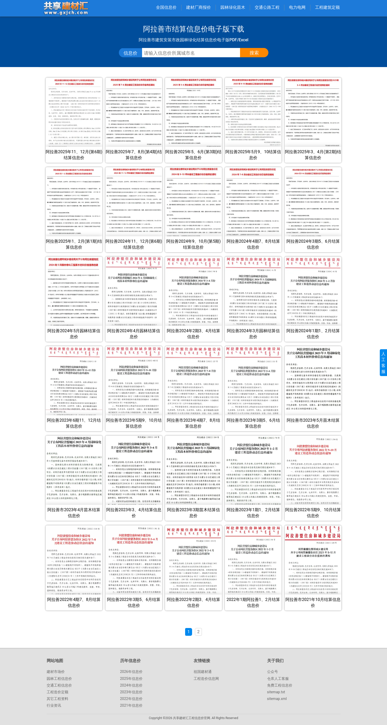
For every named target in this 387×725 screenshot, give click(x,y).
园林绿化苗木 (232, 7)
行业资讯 (54, 705)
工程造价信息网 (206, 679)
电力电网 (297, 7)
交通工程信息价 (59, 685)
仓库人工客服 (278, 679)
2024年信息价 (131, 685)
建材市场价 (56, 672)
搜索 (254, 52)
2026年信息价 (131, 672)
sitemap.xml (277, 699)
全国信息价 (166, 7)
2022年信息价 (131, 699)
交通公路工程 (267, 7)
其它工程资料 (57, 699)
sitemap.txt (276, 692)
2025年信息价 (131, 679)
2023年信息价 (131, 692)
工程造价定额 (57, 692)
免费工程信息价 (279, 685)
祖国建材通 (203, 672)
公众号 (272, 672)
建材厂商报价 (198, 7)
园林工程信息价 (59, 679)
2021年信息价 (131, 705)
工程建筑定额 (327, 7)
